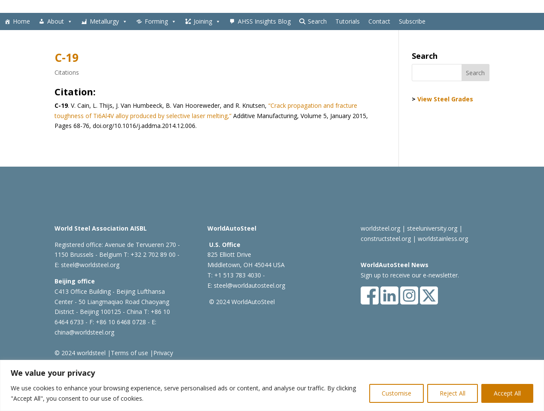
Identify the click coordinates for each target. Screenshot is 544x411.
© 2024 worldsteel (80, 353)
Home (21, 21)
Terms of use (129, 353)
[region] (272, 385)
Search (317, 21)
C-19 (67, 57)
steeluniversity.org (432, 228)
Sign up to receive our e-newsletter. (410, 275)
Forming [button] (160, 21)
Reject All (452, 393)
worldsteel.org (380, 228)
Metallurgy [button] (109, 21)
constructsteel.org (386, 238)
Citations (67, 72)
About (60, 21)
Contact (379, 21)
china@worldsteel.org (84, 332)
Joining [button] (207, 21)
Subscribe (412, 21)
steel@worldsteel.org (90, 265)
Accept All (507, 393)
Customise (396, 393)
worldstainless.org (443, 238)
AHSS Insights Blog (264, 21)
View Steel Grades (445, 99)
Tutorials (347, 21)
